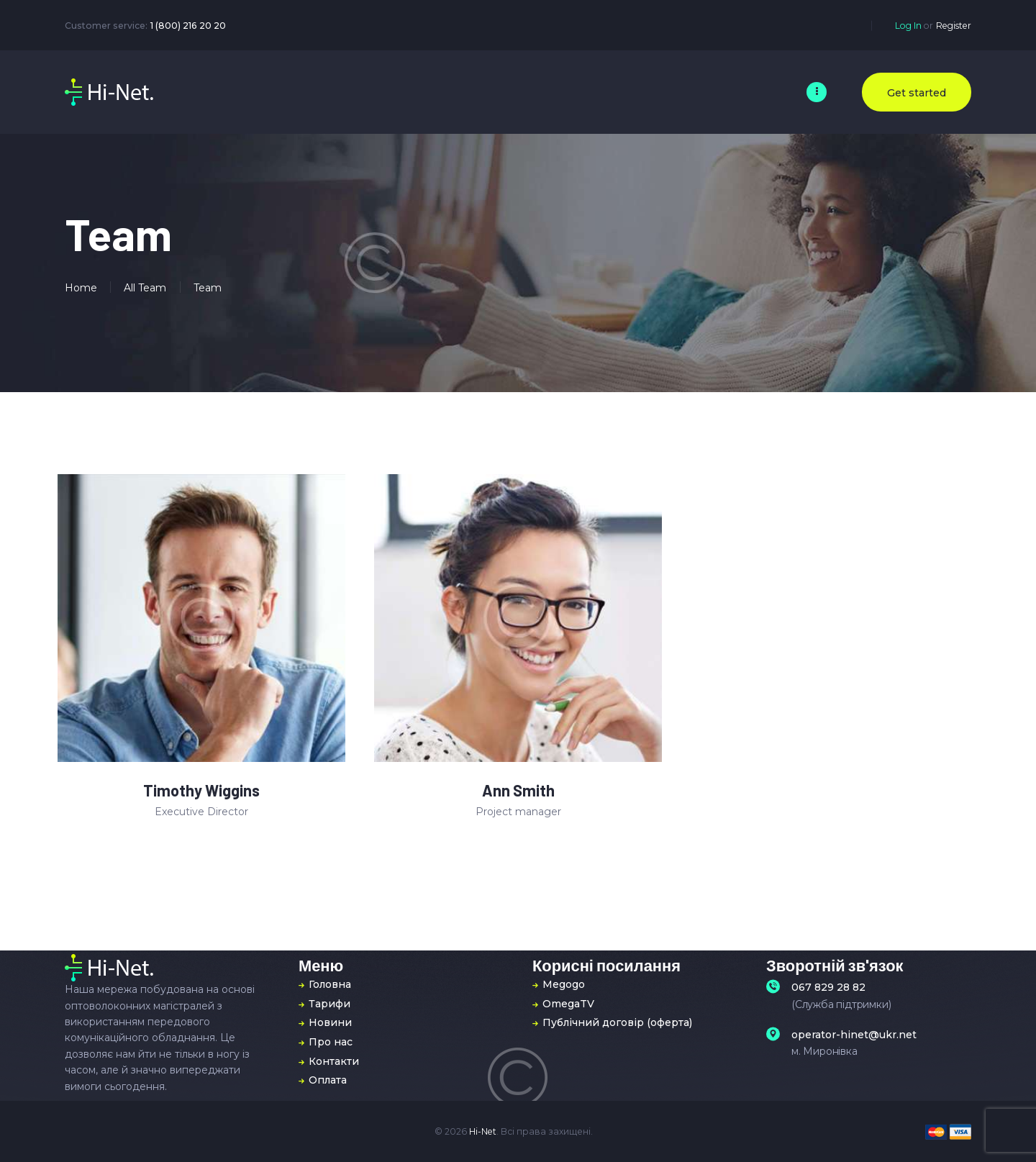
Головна (330, 984)
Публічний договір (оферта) (617, 1022)
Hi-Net (482, 1131)
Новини (330, 1022)
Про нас (331, 1041)
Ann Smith (518, 791)
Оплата (328, 1080)
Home (81, 287)
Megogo (563, 984)
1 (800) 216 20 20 (188, 25)
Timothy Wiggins (201, 791)
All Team (145, 287)
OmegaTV (568, 1003)
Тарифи (329, 1003)
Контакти (334, 1061)
